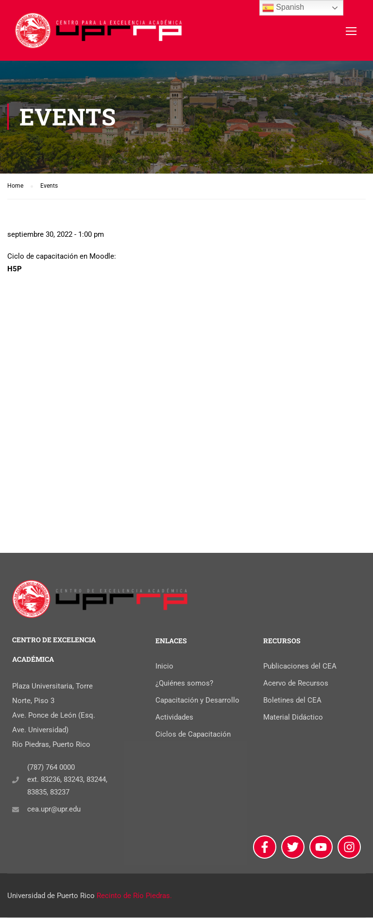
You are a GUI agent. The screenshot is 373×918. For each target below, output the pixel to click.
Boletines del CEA (292, 700)
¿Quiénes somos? (184, 683)
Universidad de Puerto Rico (51, 896)
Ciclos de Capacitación (193, 734)
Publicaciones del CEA (300, 666)
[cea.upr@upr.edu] (15, 810)
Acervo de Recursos (295, 683)
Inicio (164, 666)
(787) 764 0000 (51, 767)
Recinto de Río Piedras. (134, 896)
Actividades (174, 717)
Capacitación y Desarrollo (197, 700)
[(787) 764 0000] (15, 780)
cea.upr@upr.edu (54, 810)
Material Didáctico (293, 717)
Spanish (283, 8)
